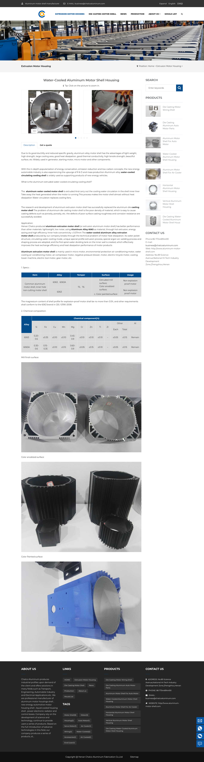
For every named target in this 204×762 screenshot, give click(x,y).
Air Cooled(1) (86, 737)
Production (137, 14)
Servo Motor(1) (70, 726)
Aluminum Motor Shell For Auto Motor (171, 141)
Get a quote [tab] (46, 145)
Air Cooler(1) (86, 726)
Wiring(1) (68, 732)
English (172, 3)
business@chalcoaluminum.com (90, 3)
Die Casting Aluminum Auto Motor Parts (171, 125)
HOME (67, 680)
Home (151, 66)
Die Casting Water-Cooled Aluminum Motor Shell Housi (172, 219)
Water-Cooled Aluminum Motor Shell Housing (171, 157)
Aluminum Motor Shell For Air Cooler (121, 707)
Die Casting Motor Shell (102, 14)
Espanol (163, 3)
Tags (66, 704)
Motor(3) (84, 715)
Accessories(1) (70, 737)
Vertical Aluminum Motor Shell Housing (172, 204)
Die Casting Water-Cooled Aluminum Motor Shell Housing (121, 729)
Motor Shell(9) (70, 715)
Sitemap (134, 757)
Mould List (171, 14)
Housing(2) (69, 720)
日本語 (180, 3)
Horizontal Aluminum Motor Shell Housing (171, 188)
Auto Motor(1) (84, 720)
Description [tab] (29, 145)
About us (155, 14)
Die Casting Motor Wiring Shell (119, 680)
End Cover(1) (69, 743)
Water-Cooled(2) (83, 732)
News (123, 14)
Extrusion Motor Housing (70, 14)
